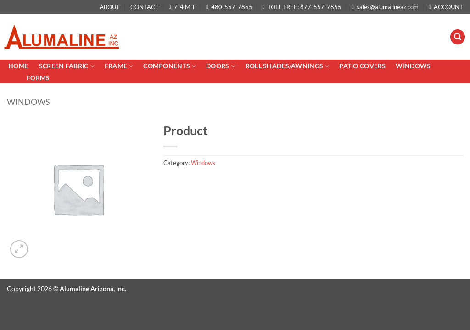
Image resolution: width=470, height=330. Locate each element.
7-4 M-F (182, 7)
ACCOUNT (446, 7)
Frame (119, 66)
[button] (457, 36)
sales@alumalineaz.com (385, 7)
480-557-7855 (229, 7)
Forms (38, 78)
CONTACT (144, 7)
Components (169, 66)
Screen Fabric (67, 66)
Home (19, 66)
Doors (220, 66)
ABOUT (110, 7)
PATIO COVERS (362, 66)
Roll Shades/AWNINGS (288, 66)
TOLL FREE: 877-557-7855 (302, 7)
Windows (413, 66)
